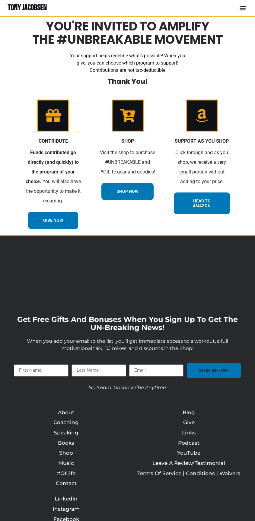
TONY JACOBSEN (27, 8)
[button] (242, 8)
